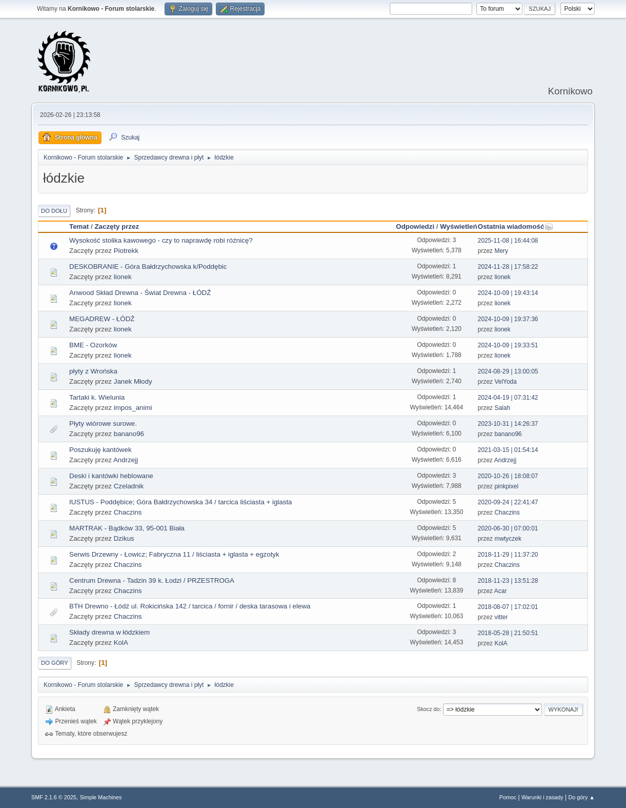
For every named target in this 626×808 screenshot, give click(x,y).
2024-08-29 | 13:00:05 (508, 371)
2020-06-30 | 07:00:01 (508, 528)
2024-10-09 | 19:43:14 (508, 293)
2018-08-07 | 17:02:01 (508, 606)
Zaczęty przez (116, 226)
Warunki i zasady (542, 797)
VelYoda (505, 381)
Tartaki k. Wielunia (97, 397)
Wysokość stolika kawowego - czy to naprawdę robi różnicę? (161, 240)
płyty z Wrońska (93, 371)
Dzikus (124, 538)
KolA (121, 642)
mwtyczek (507, 538)
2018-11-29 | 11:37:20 (508, 554)
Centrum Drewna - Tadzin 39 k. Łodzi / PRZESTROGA (151, 580)
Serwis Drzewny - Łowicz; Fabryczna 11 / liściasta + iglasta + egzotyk (174, 554)
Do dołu (54, 211)
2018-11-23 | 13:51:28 (508, 580)
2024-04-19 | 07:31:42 (508, 397)
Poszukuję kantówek (100, 450)
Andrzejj (125, 460)
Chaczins (128, 512)
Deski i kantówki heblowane (111, 476)
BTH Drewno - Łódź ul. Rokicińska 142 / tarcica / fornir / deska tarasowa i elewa (189, 606)
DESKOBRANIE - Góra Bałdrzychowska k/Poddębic (148, 266)
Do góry (54, 663)
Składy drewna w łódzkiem (109, 632)
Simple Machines (100, 797)
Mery (501, 250)
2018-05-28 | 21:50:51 (508, 633)
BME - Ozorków (93, 345)
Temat (79, 226)
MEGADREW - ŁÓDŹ (101, 319)
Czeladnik (129, 486)
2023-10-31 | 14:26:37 (508, 423)
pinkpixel (506, 486)
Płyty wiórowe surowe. (103, 423)
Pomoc (508, 797)
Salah (502, 407)
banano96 (129, 434)
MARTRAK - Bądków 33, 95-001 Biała (127, 528)
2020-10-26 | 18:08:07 (508, 476)
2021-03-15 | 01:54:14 (508, 450)
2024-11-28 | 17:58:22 (508, 266)
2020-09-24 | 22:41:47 (508, 502)
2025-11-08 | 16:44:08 (508, 240)
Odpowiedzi (415, 226)
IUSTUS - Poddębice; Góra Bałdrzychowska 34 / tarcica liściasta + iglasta (180, 502)
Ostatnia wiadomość (516, 226)
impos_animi (133, 407)
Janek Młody (133, 381)
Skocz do (428, 709)
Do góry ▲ (582, 797)
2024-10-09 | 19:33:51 (508, 345)
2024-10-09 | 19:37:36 (508, 319)
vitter (501, 617)
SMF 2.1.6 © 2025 (53, 797)
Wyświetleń (458, 226)
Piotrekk (126, 250)
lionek (123, 277)
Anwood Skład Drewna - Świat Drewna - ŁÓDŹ (140, 293)
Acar (500, 591)
